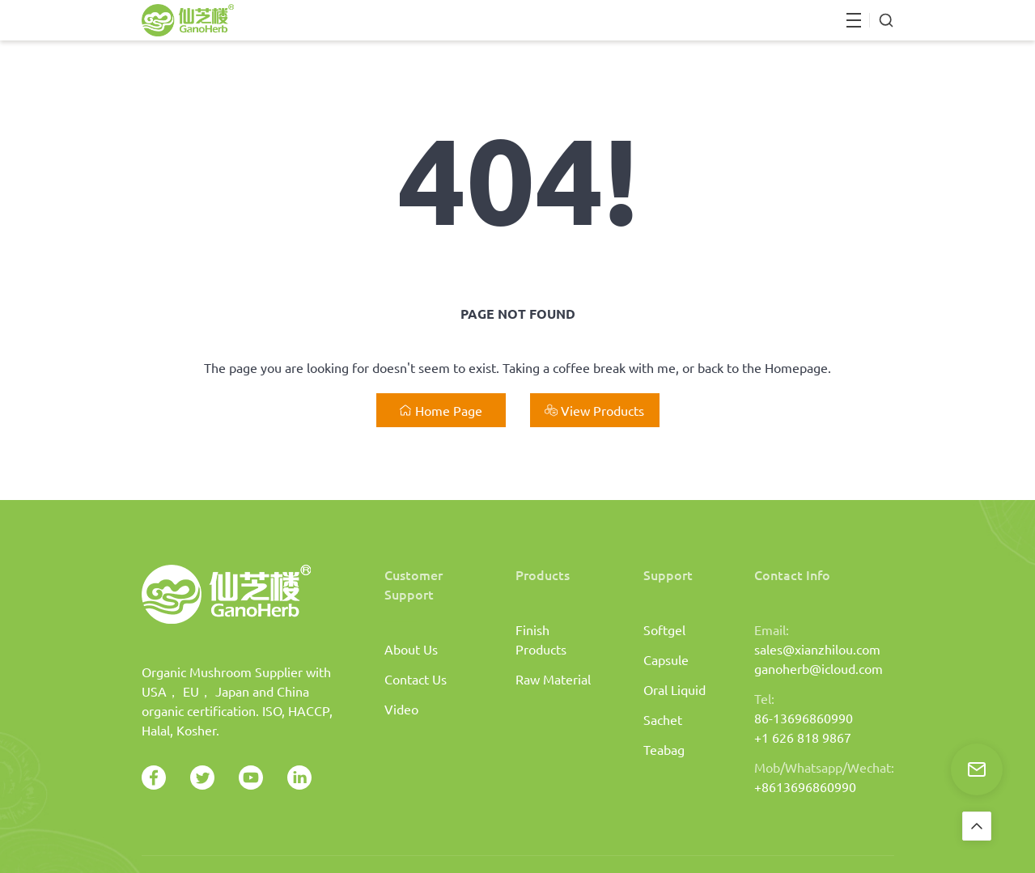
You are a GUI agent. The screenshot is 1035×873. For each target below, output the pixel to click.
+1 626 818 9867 (802, 737)
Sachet (662, 719)
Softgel (664, 629)
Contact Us (415, 679)
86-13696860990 (803, 718)
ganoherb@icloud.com (818, 668)
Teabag (664, 749)
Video (401, 709)
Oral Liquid (674, 689)
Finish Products (540, 639)
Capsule (666, 659)
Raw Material (553, 679)
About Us (411, 649)
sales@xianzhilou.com (817, 649)
